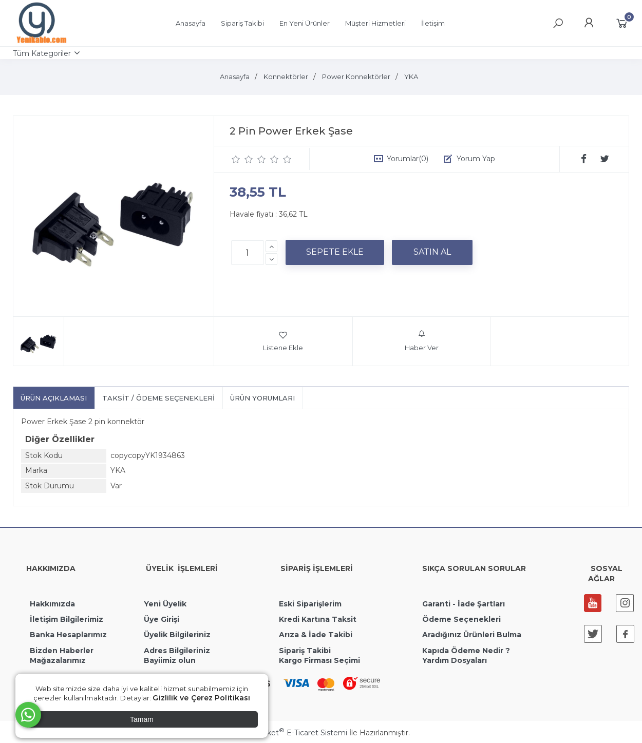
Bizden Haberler (61, 650)
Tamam (142, 719)
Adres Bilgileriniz (177, 650)
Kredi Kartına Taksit (317, 619)
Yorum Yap (476, 158)
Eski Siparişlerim (310, 603)
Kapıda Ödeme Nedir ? (466, 650)
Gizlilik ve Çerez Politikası (201, 697)
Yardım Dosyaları (454, 660)
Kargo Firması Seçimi (319, 660)
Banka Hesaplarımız (68, 634)
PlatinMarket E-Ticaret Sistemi (290, 732)
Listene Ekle (283, 341)
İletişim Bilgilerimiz (65, 619)
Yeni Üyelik (165, 603)
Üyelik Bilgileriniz (177, 634)
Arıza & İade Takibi (315, 634)
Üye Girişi (161, 619)
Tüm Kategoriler (42, 53)
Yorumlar (407, 158)
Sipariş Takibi (305, 650)
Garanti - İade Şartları (463, 603)
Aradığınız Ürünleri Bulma (471, 634)
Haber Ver (422, 341)
